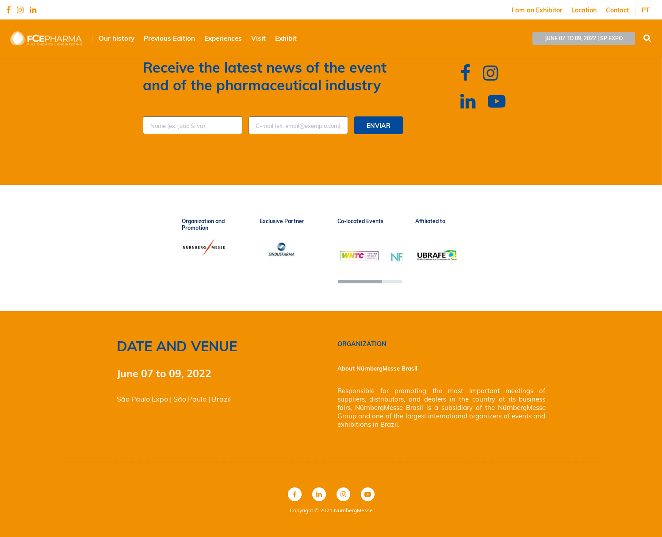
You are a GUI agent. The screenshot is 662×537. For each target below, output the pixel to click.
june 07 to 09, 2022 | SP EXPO (584, 38)
